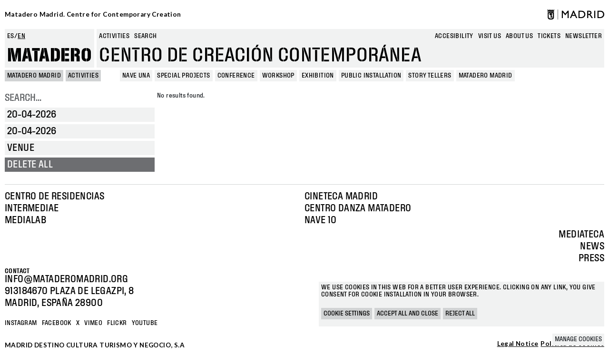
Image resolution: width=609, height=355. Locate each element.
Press (591, 258)
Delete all (30, 164)
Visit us (489, 36)
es (10, 36)
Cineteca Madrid (341, 196)
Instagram (21, 323)
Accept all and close (407, 313)
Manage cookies (578, 339)
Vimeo (93, 323)
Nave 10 (320, 220)
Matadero (49, 55)
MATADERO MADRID (34, 75)
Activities (114, 36)
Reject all (460, 313)
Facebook (56, 323)
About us (519, 36)
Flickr (117, 323)
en (21, 36)
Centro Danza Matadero (357, 208)
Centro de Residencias (54, 196)
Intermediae (32, 208)
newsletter (583, 36)
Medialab (25, 220)
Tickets (549, 36)
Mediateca (581, 234)
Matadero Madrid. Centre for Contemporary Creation (93, 14)
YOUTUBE (145, 323)
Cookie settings (347, 313)
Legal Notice (518, 344)
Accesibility (454, 36)
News (592, 246)
